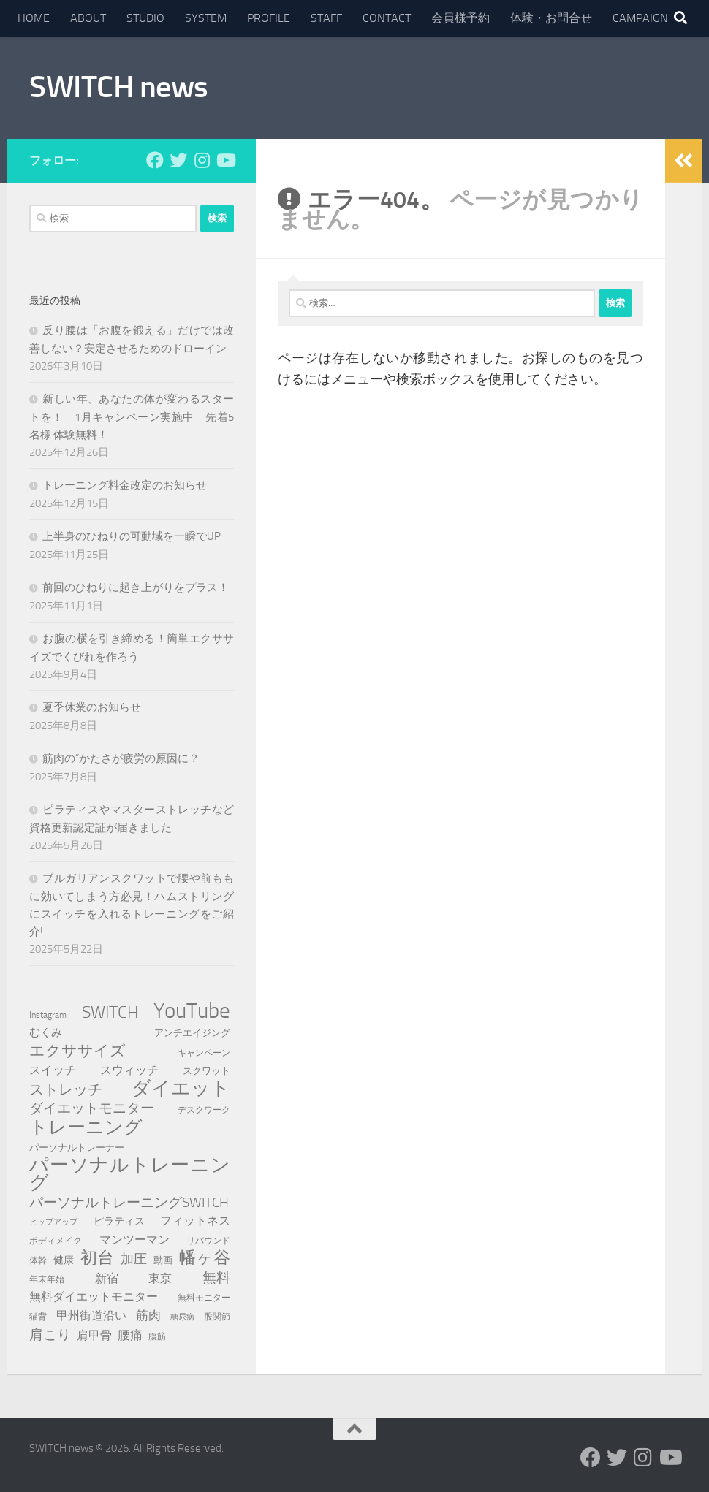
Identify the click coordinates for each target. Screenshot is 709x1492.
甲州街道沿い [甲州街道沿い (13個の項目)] (91, 1315)
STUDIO (145, 18)
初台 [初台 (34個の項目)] (97, 1258)
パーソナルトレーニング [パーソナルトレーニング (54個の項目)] (129, 1174)
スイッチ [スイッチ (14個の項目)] (52, 1070)
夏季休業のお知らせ (91, 707)
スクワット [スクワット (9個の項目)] (206, 1070)
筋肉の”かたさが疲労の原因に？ (121, 758)
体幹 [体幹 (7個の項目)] (38, 1260)
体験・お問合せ (551, 18)
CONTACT (387, 18)
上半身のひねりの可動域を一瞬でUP (131, 536)
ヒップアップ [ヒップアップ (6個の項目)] (53, 1222)
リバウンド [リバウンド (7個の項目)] (208, 1241)
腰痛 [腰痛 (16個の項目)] (130, 1335)
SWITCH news (118, 87)
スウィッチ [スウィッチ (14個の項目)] (129, 1070)
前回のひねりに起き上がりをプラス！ (135, 587)
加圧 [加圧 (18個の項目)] (134, 1259)
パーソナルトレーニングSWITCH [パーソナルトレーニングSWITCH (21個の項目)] (129, 1202)
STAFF (326, 18)
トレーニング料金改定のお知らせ (124, 485)
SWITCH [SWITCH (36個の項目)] (110, 1012)
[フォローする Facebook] (155, 160)
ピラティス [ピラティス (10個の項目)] (119, 1221)
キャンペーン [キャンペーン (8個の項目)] (204, 1052)
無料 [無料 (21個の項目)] (216, 1277)
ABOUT (88, 18)
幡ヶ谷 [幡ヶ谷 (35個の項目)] (204, 1258)
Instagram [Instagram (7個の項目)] (48, 1015)
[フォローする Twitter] (178, 160)
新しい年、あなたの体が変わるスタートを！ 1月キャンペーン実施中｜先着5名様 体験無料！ (131, 416)
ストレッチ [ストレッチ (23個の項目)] (65, 1089)
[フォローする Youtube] (225, 160)
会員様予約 (460, 18)
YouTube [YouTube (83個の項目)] (191, 1011)
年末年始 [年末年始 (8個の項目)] (46, 1279)
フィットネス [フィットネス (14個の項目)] (195, 1221)
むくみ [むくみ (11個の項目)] (45, 1032)
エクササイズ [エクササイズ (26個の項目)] (77, 1050)
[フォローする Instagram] (202, 160)
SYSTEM (206, 18)
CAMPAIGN (640, 18)
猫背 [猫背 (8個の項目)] (38, 1316)
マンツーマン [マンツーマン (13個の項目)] (134, 1239)
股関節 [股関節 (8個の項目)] (217, 1316)
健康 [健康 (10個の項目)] (63, 1260)
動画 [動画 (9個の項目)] (162, 1260)
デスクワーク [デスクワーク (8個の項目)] (204, 1109)
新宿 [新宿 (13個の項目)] (106, 1278)
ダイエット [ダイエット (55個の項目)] (181, 1088)
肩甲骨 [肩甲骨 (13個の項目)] (94, 1335)
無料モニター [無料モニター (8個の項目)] (204, 1297)
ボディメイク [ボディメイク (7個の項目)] (55, 1241)
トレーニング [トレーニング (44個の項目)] (86, 1127)
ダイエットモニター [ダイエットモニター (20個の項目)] (91, 1108)
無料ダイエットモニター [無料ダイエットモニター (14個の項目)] (93, 1296)
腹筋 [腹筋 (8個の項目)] (157, 1336)
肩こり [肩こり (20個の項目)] (50, 1334)
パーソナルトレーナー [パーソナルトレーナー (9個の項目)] (76, 1147)
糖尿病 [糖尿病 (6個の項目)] (182, 1317)
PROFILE (268, 18)
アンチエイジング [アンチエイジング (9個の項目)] (192, 1032)
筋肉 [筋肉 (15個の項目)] (148, 1315)
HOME (34, 18)
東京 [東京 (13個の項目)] (160, 1278)
